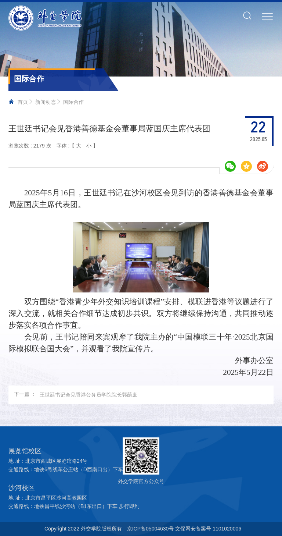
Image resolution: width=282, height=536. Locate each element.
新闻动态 (45, 102)
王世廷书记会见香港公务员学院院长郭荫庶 (88, 395)
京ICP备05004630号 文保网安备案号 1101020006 (184, 529)
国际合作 (73, 102)
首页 (23, 102)
